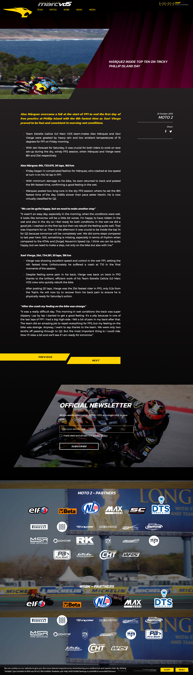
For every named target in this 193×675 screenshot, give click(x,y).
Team (40, 9)
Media (92, 9)
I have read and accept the (85, 435)
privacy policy (100, 435)
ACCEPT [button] (167, 669)
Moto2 (53, 9)
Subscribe (79, 446)
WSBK (66, 9)
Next (95, 360)
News (79, 9)
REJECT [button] (182, 669)
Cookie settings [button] (149, 669)
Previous (45, 357)
